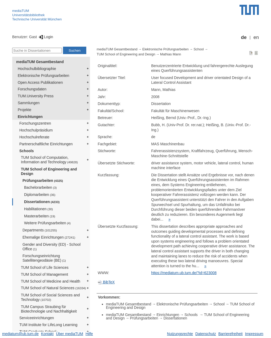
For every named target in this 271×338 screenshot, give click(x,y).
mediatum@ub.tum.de (20, 334)
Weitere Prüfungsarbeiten (47, 223)
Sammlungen (29, 103)
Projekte (24, 110)
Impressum (254, 334)
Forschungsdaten (32, 89)
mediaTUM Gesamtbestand (40, 62)
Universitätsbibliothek (28, 15)
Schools (26, 151)
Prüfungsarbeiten (42, 180)
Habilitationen (38, 209)
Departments (39, 230)
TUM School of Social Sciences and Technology (50, 297)
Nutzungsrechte (180, 334)
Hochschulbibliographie (37, 69)
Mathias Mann (170, 54)
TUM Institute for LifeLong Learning (48, 325)
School (198, 49)
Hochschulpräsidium (36, 130)
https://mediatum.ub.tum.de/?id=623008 (183, 273)
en (256, 37)
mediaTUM (20, 11)
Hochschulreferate (34, 137)
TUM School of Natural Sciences (53, 288)
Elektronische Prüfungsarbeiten (43, 75)
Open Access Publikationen (40, 82)
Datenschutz (205, 334)
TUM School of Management (44, 274)
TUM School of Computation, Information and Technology (49, 159)
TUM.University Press (35, 96)
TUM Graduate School (37, 332)
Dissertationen (42, 202)
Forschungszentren (35, 123)
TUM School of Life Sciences (45, 267)
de (244, 37)
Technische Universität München (37, 19)
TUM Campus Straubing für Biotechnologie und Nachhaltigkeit (49, 309)
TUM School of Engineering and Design (49, 171)
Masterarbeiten (39, 216)
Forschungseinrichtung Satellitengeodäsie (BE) (44, 258)
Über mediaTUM (69, 334)
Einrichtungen (30, 117)
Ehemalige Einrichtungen (48, 237)
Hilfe (89, 334)
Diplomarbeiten (39, 194)
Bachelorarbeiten (40, 187)
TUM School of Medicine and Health (50, 281)
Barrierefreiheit (230, 334)
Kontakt (47, 334)
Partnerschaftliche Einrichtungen (46, 144)
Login (45, 37)
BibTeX (106, 282)
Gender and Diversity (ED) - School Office (51, 246)
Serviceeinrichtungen (36, 318)
